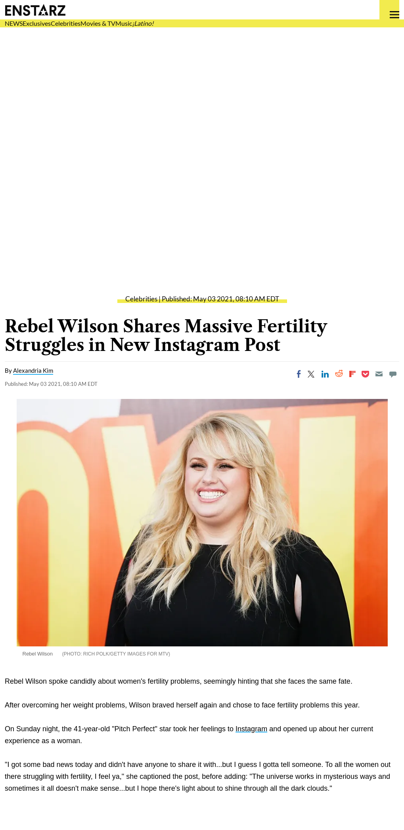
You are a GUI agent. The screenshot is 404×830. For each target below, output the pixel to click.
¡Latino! (142, 23)
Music (123, 23)
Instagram (251, 729)
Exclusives (37, 23)
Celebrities (65, 23)
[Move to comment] (393, 374)
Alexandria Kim (33, 370)
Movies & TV (97, 23)
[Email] (379, 374)
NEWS (14, 23)
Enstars (35, 10)
